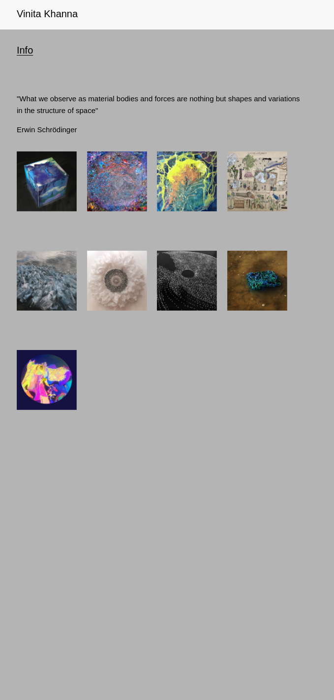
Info (25, 50)
